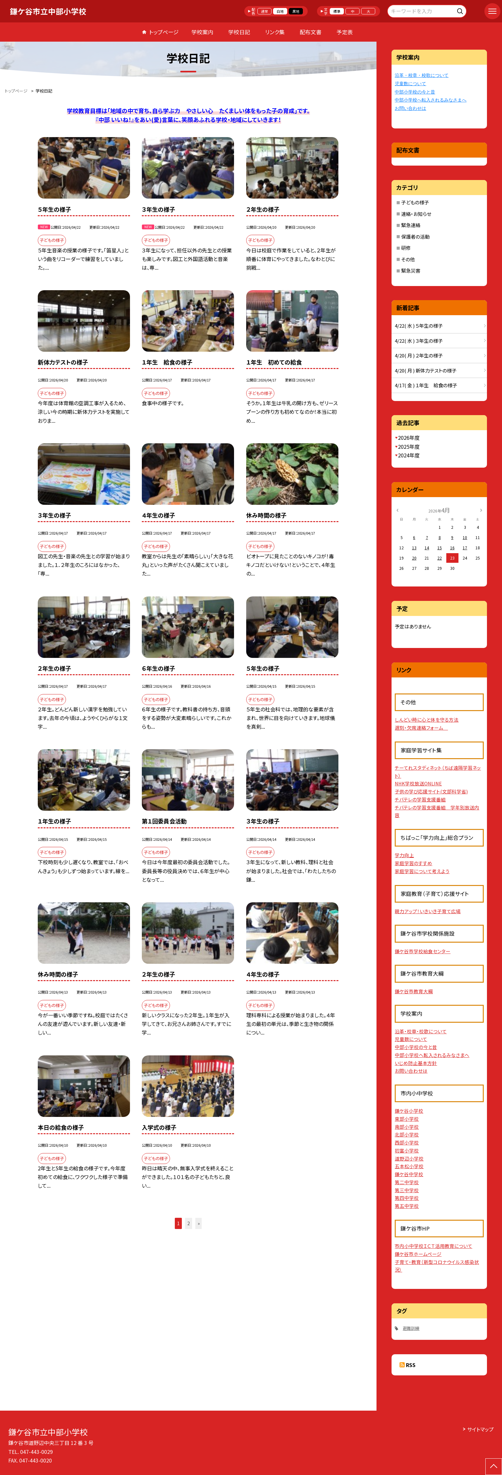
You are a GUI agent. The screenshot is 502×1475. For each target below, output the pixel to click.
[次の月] (481, 509)
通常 (264, 11)
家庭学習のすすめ (413, 863)
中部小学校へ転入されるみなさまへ (430, 100)
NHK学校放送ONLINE (418, 783)
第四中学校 (407, 1197)
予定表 (344, 32)
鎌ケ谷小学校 (409, 1110)
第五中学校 (407, 1205)
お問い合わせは (410, 108)
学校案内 (202, 32)
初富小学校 (407, 1150)
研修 (406, 247)
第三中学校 (407, 1190)
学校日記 (239, 32)
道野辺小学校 (409, 1158)
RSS (411, 1365)
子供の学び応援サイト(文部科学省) (431, 791)
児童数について (410, 84)
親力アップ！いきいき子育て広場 (428, 911)
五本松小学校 (409, 1166)
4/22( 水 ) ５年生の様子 (419, 325)
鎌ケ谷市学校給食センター (422, 951)
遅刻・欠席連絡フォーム (421, 727)
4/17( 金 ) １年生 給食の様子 (426, 385)
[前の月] (397, 509)
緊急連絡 (410, 225)
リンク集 (275, 32)
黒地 (295, 11)
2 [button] (188, 1223)
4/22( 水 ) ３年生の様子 (419, 340)
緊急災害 (410, 270)
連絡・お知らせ (416, 213)
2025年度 (409, 446)
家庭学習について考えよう (422, 871)
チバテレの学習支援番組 (420, 799)
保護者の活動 (415, 236)
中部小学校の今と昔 (415, 92)
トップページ (164, 32)
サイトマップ (480, 1429)
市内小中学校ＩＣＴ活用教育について (433, 1245)
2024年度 (409, 455)
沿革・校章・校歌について (422, 75)
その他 (408, 259)
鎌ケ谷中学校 (409, 1174)
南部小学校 (407, 1126)
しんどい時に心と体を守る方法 (426, 719)
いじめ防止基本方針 (416, 1063)
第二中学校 (407, 1182)
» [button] (199, 1223)
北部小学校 (407, 1134)
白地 (280, 11)
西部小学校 (407, 1142)
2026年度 (409, 437)
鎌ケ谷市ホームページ (418, 1253)
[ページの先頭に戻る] (494, 1467)
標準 (336, 11)
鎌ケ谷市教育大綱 (414, 991)
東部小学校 (407, 1118)
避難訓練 (411, 1328)
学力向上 (404, 855)
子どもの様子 (415, 202)
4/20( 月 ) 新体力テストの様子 (426, 370)
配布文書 (310, 32)
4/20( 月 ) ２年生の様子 (419, 355)
